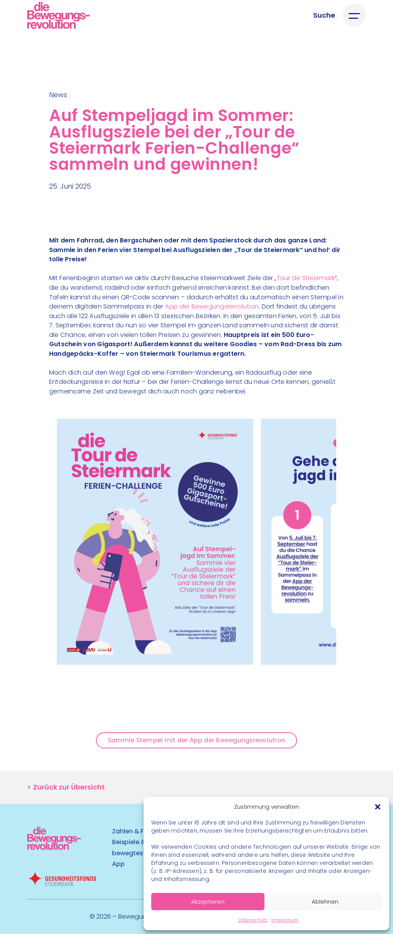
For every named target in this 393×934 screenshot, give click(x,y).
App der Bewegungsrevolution (212, 306)
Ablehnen (325, 902)
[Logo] (58, 15)
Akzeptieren (208, 902)
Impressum (285, 920)
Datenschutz (253, 920)
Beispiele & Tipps (138, 842)
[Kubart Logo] (54, 847)
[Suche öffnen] (324, 15)
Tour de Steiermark (306, 278)
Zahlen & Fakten (136, 831)
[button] (377, 807)
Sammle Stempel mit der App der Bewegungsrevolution (196, 740)
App (118, 863)
